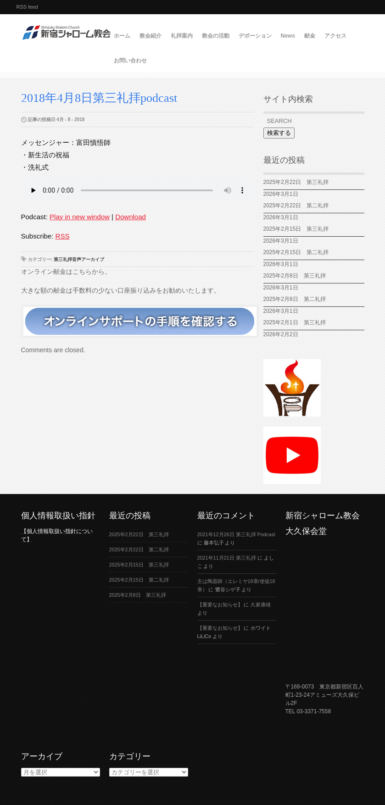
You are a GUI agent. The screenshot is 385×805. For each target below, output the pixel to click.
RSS (63, 236)
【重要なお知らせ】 (220, 604)
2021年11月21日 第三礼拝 (226, 558)
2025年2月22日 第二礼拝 (299, 205)
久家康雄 (261, 604)
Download (130, 217)
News (288, 36)
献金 (309, 36)
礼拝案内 (182, 36)
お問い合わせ (130, 60)
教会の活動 (215, 36)
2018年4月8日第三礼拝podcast (99, 98)
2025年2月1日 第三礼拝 (297, 322)
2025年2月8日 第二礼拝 (294, 299)
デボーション (255, 36)
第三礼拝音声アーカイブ (79, 259)
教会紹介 (150, 36)
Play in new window (80, 217)
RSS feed (27, 7)
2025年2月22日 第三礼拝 (296, 182)
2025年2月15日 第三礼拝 (299, 229)
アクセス (335, 36)
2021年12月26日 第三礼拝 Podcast (236, 534)
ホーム (122, 36)
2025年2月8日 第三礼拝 (294, 275)
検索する (279, 132)
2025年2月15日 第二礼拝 (299, 252)
